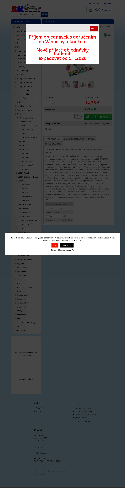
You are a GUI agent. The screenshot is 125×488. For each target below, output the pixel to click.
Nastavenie (67, 245)
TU (73, 250)
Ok (55, 245)
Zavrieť (94, 28)
